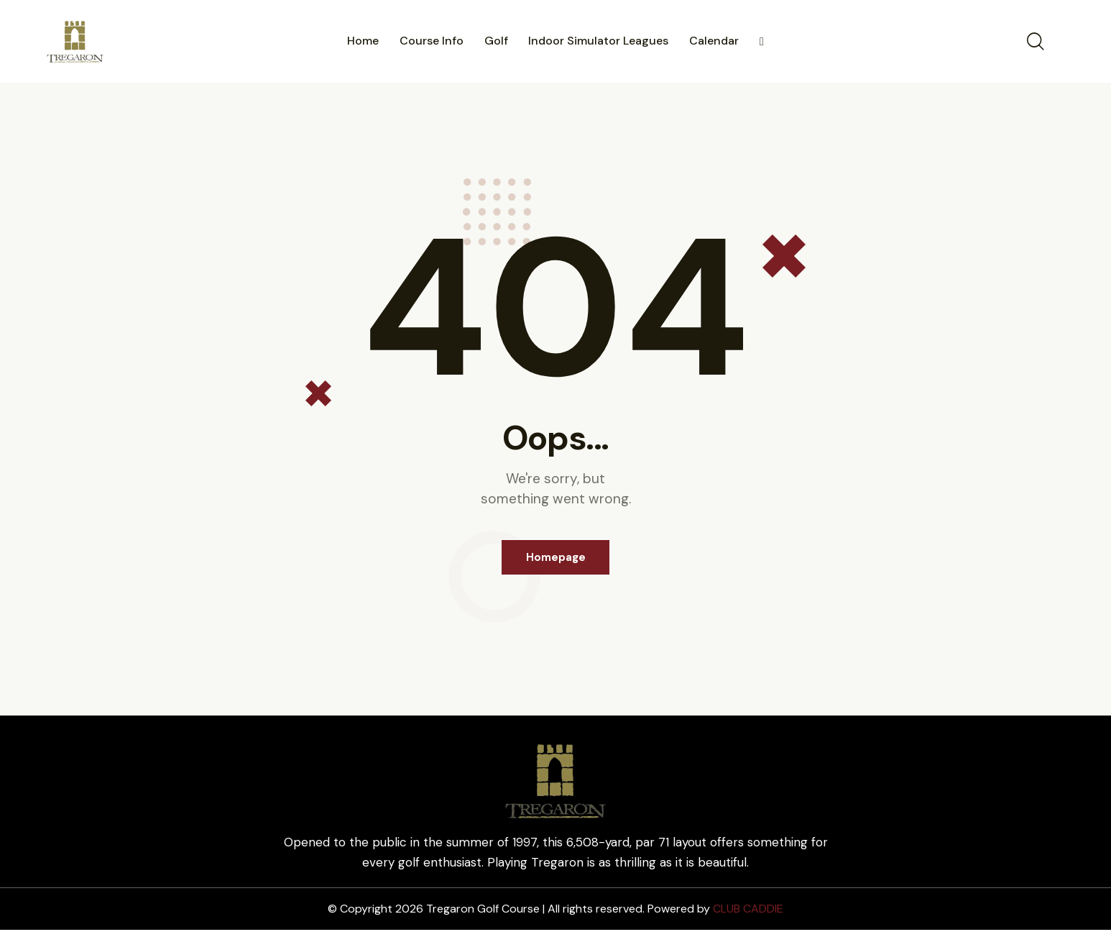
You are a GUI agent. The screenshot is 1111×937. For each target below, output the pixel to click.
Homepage (556, 561)
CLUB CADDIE (748, 915)
